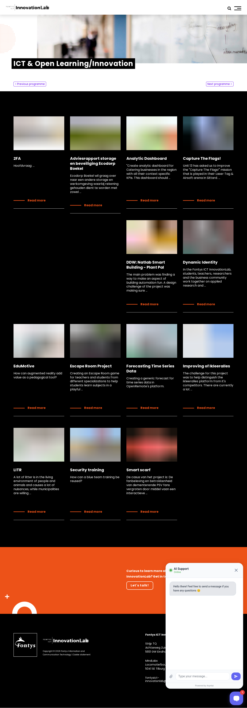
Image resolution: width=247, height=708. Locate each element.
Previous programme (31, 84)
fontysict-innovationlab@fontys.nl (161, 679)
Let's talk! (140, 585)
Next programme (218, 84)
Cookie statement (82, 654)
